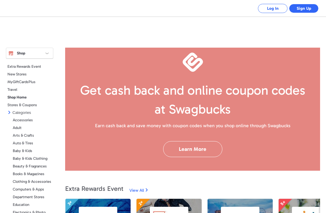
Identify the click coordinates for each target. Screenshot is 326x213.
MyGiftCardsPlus (21, 82)
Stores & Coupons (22, 105)
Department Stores (28, 197)
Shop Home (17, 97)
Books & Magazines (28, 174)
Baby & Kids (22, 151)
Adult (17, 127)
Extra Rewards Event (24, 66)
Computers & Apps (28, 189)
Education (21, 204)
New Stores (17, 74)
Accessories (23, 120)
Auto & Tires (23, 143)
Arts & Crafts (23, 135)
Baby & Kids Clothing (30, 158)
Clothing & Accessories (32, 181)
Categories (21, 112)
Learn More (192, 149)
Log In (273, 8)
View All (136, 190)
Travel (12, 89)
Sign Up (304, 8)
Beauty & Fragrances (30, 166)
